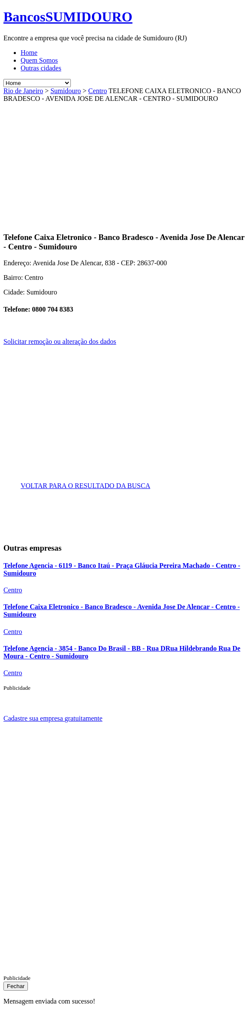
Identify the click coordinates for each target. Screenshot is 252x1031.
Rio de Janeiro (23, 90)
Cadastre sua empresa (53, 718)
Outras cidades (41, 68)
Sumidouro (65, 90)
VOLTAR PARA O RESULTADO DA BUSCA (85, 485)
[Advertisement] (75, 163)
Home (29, 52)
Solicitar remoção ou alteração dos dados (59, 341)
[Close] (15, 986)
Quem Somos (39, 60)
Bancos (67, 16)
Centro (97, 90)
